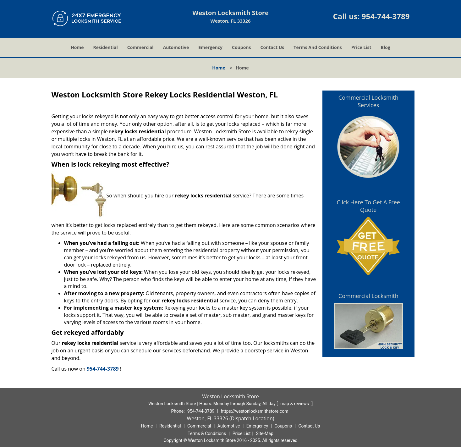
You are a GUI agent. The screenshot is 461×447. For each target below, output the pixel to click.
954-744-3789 (386, 16)
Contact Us (272, 47)
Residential (105, 47)
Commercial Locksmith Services (368, 101)
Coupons (241, 47)
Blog (385, 47)
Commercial (140, 47)
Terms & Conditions (207, 433)
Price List (361, 47)
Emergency (210, 47)
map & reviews (295, 403)
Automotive (176, 47)
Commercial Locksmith (368, 296)
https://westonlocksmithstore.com (254, 411)
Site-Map (264, 433)
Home (77, 47)
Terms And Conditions (318, 47)
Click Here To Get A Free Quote (368, 205)
